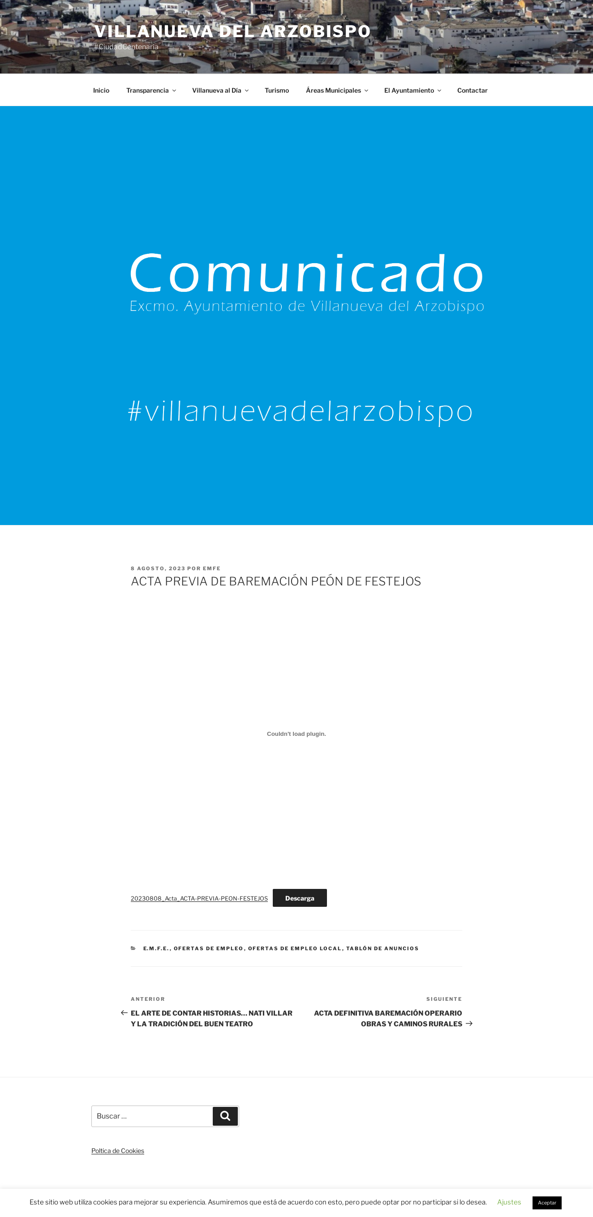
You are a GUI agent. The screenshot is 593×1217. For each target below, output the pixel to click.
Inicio (101, 90)
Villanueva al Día (221, 90)
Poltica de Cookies (117, 1150)
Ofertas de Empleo (209, 948)
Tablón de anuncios (383, 948)
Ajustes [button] (509, 1202)
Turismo (277, 90)
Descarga (299, 898)
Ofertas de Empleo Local (295, 948)
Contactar (472, 90)
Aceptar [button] (547, 1203)
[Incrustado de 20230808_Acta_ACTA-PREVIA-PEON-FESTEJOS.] (296, 734)
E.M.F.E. (156, 948)
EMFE (212, 568)
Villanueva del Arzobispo (233, 31)
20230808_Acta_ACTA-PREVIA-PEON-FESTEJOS (199, 898)
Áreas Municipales (338, 90)
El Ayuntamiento (413, 90)
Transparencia (151, 90)
